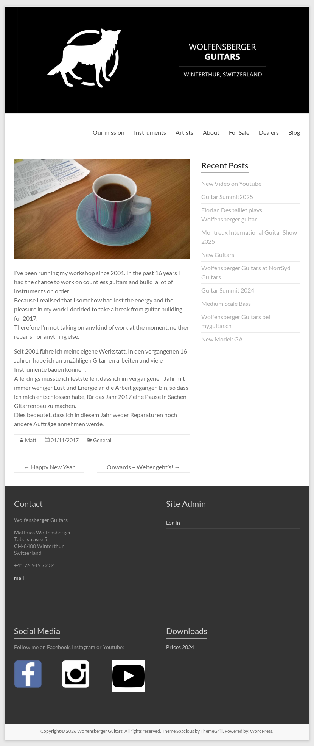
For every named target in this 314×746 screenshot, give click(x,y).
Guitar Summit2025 (227, 196)
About (211, 132)
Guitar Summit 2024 (227, 290)
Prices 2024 (180, 647)
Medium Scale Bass (226, 303)
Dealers (269, 132)
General (102, 440)
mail (19, 578)
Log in (173, 522)
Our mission (108, 132)
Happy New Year (49, 466)
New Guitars (217, 254)
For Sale (239, 132)
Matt (30, 440)
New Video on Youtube (231, 183)
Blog (294, 132)
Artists (184, 132)
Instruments (150, 132)
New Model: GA (222, 339)
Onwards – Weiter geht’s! (143, 466)
